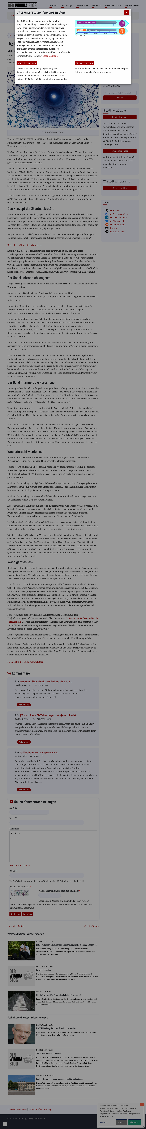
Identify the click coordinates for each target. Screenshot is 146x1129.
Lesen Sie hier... (50, 56)
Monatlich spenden (27, 63)
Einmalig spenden (84, 63)
